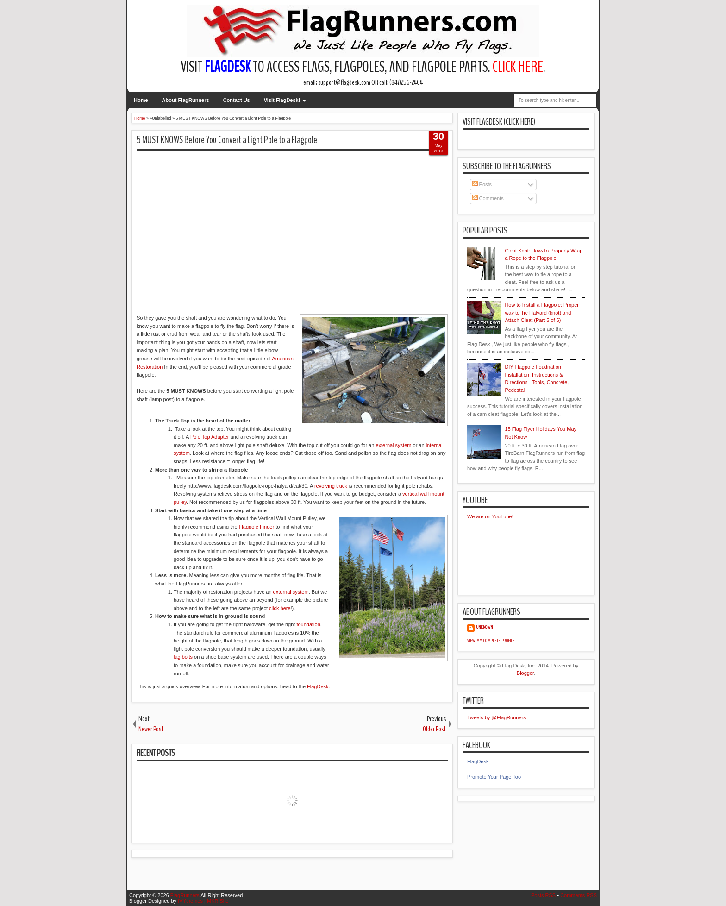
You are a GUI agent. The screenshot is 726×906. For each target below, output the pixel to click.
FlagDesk (317, 686)
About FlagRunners (185, 100)
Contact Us (236, 100)
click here (279, 608)
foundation (308, 624)
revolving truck (330, 486)
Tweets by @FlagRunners (496, 717)
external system (393, 445)
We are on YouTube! (490, 516)
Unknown (484, 627)
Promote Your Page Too (494, 777)
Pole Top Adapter (209, 437)
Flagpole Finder (256, 526)
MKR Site (217, 901)
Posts (482, 184)
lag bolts (183, 657)
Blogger (525, 673)
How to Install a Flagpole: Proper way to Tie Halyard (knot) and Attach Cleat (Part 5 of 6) (542, 312)
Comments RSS (578, 895)
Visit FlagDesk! (282, 100)
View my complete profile (491, 640)
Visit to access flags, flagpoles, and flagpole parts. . (363, 67)
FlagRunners (185, 895)
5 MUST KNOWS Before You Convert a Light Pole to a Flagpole (227, 140)
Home (141, 100)
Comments (488, 198)
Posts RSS (543, 895)
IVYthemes (190, 901)
